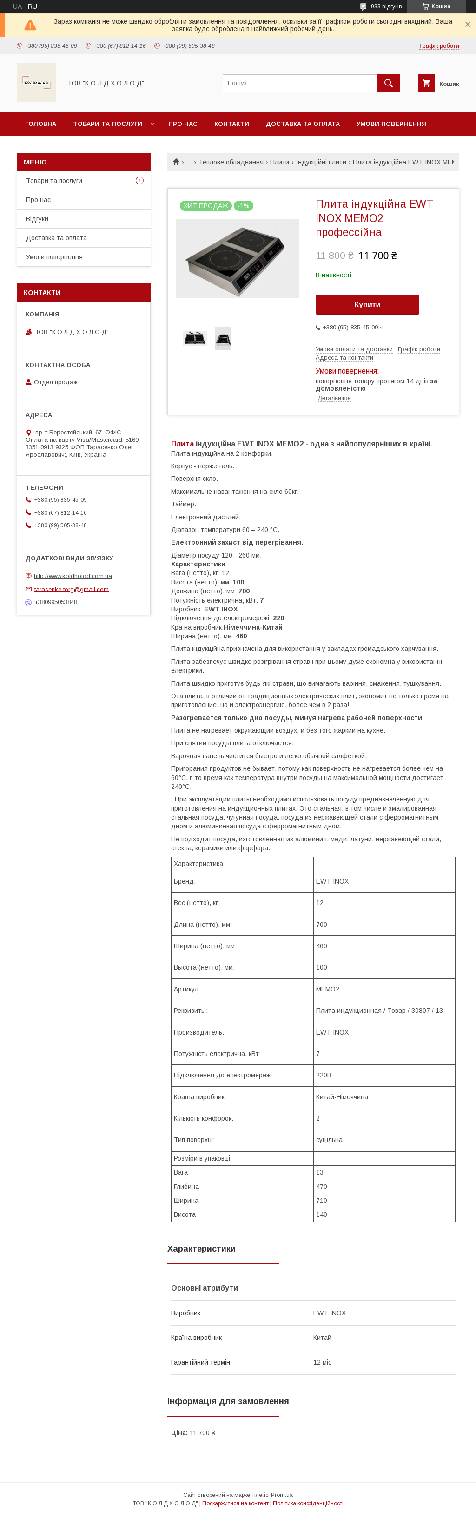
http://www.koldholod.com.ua (73, 575)
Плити (279, 162)
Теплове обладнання (231, 162)
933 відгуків (386, 6)
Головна (40, 123)
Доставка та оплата (303, 123)
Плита (182, 444)
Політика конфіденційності (308, 1503)
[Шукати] (388, 83)
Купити (368, 304)
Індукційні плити (321, 162)
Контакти (231, 123)
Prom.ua (282, 1495)
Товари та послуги (107, 123)
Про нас (183, 123)
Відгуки (37, 219)
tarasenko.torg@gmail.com (71, 588)
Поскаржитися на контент (235, 1503)
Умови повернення (391, 123)
